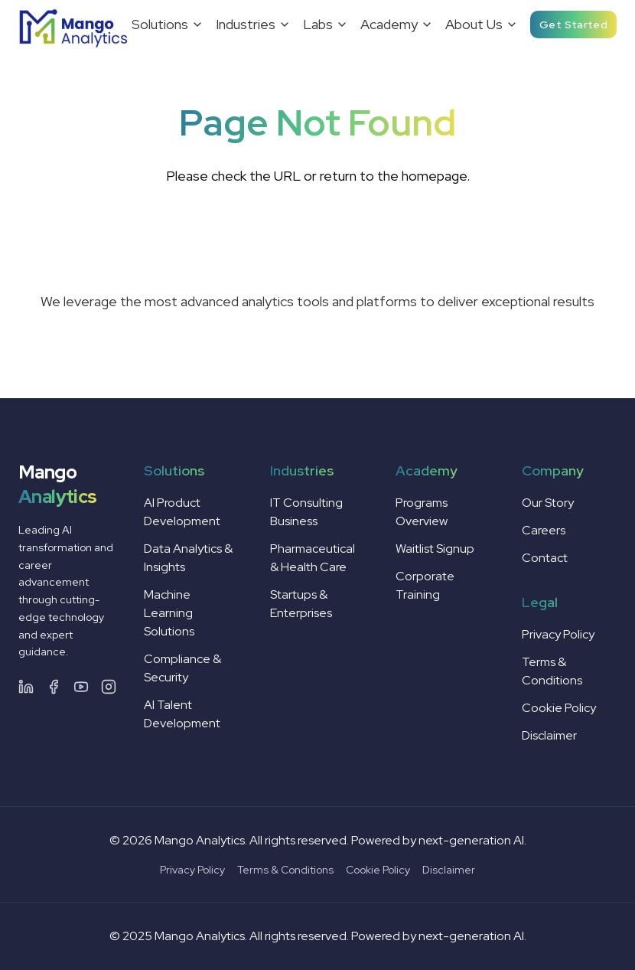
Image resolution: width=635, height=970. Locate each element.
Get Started (573, 24)
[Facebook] (53, 686)
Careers (543, 530)
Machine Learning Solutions (169, 612)
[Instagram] (108, 686)
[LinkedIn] (26, 686)
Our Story (548, 503)
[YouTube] (81, 686)
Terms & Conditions (285, 870)
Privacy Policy (558, 634)
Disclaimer (549, 735)
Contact (545, 558)
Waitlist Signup (435, 549)
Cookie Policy (559, 708)
